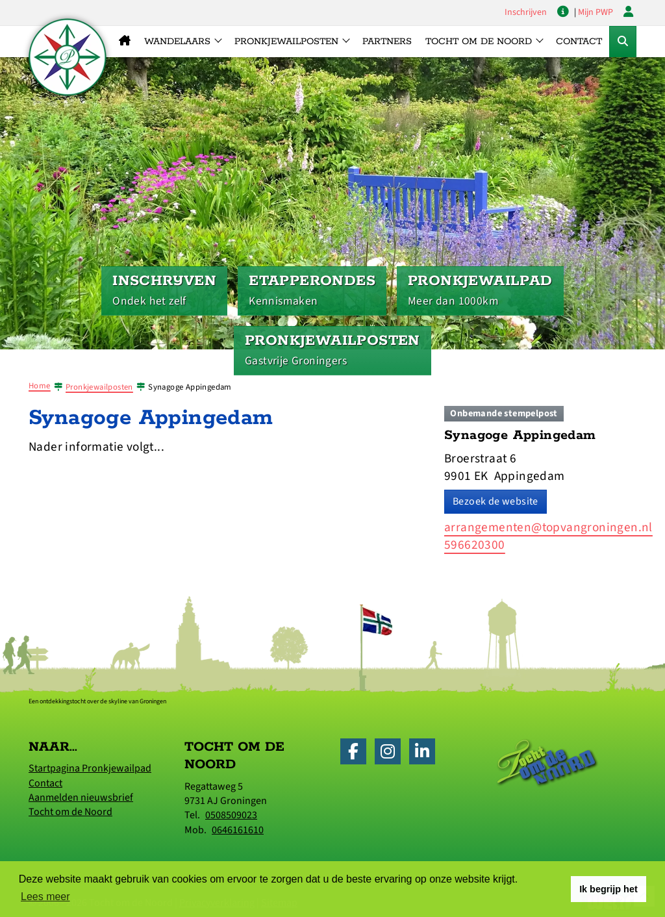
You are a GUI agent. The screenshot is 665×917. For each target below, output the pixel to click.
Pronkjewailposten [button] (286, 41)
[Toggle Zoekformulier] (622, 41)
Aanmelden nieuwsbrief (81, 797)
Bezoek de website (495, 501)
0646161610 (238, 830)
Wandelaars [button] (177, 41)
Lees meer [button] (45, 896)
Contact (579, 41)
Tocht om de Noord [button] (478, 41)
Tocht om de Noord (70, 812)
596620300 (474, 545)
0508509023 (231, 815)
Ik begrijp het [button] (608, 889)
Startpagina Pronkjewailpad (90, 768)
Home (40, 386)
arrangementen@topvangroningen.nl (548, 527)
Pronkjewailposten (99, 387)
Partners (387, 41)
